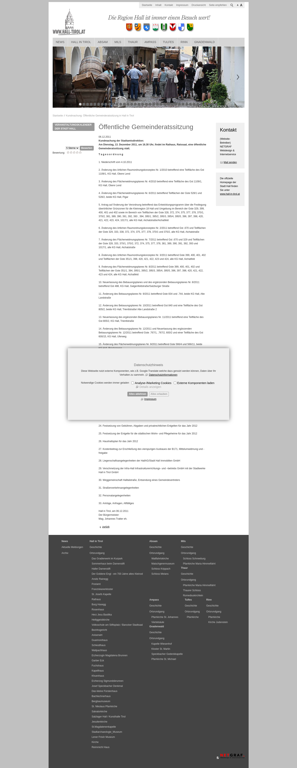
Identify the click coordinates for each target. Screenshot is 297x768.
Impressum (150, 399)
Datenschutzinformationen (163, 374)
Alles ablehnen (137, 394)
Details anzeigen (150, 386)
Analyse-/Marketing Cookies (153, 383)
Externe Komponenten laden (195, 383)
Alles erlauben (159, 394)
